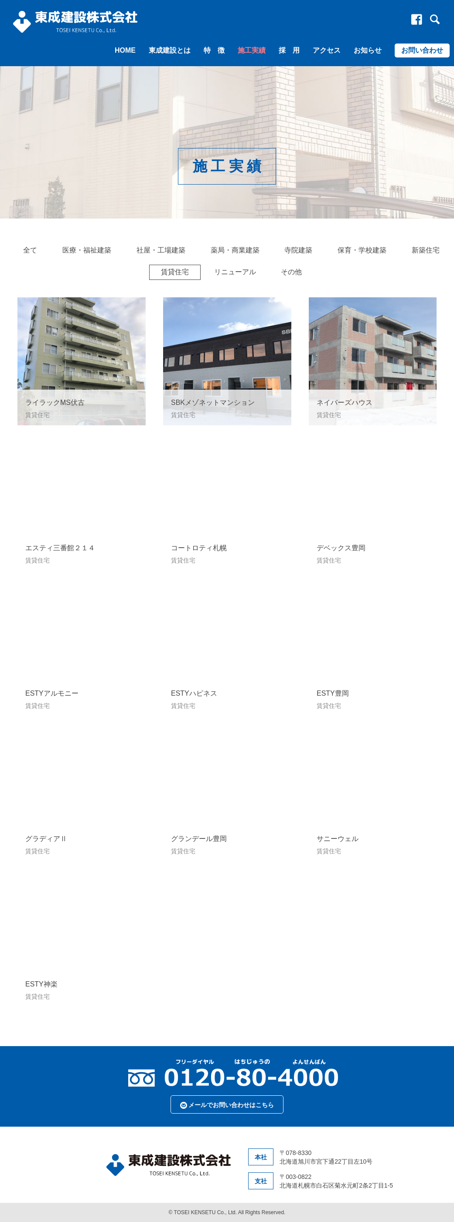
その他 (291, 272)
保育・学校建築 (362, 250)
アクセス (327, 50)
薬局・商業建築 (235, 250)
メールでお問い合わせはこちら (227, 1105)
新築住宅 (426, 250)
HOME (125, 50)
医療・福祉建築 (86, 250)
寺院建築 (298, 250)
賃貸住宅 (175, 272)
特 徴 (214, 50)
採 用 (289, 50)
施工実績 (252, 50)
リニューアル (235, 272)
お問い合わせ (422, 50)
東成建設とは (170, 50)
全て (30, 250)
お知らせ (368, 50)
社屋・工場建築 (161, 250)
